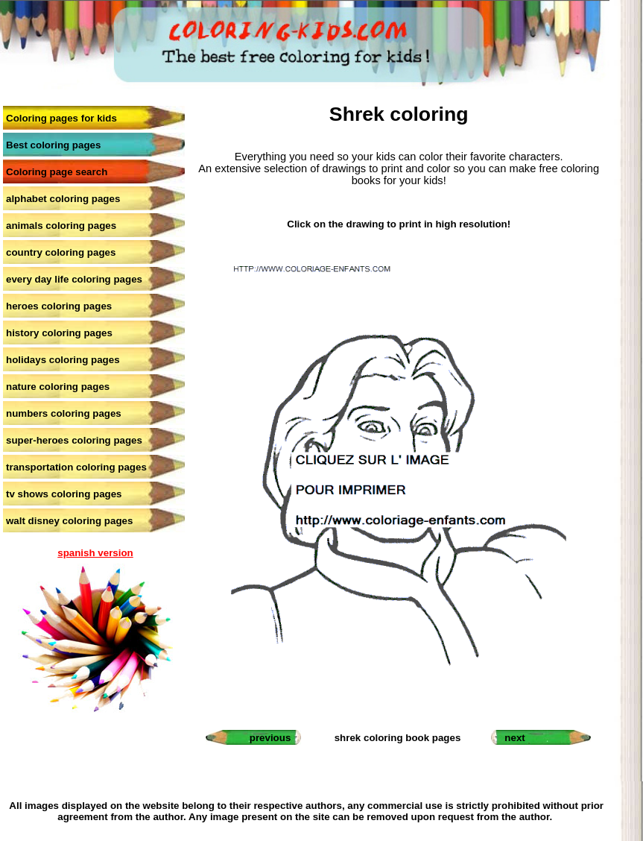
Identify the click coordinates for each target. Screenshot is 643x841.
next (514, 737)
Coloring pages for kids (61, 118)
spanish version (95, 552)
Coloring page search (56, 171)
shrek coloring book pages (398, 737)
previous (270, 737)
